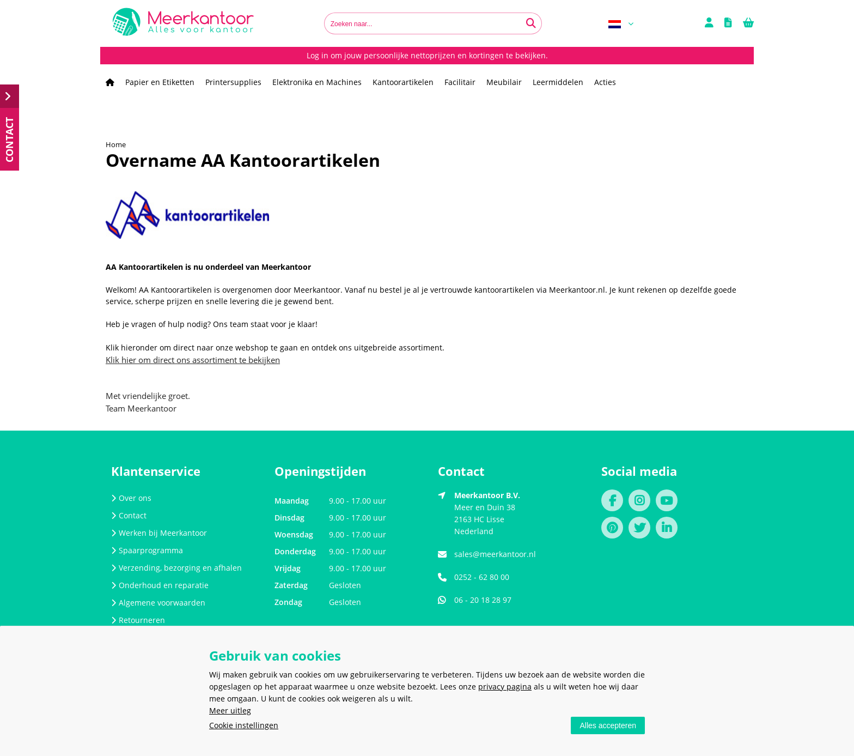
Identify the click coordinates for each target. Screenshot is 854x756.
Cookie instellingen (243, 725)
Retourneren (138, 620)
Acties (605, 82)
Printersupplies (233, 82)
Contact (129, 515)
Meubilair (504, 82)
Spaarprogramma (147, 550)
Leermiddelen (558, 82)
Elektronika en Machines (317, 82)
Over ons (131, 498)
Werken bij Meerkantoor (159, 533)
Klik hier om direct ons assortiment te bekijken (193, 359)
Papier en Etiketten (159, 82)
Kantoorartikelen (403, 82)
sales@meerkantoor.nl (495, 554)
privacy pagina (505, 686)
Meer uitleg (230, 710)
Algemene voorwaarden (158, 602)
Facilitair (459, 82)
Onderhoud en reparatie (160, 585)
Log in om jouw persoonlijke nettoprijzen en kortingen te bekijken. (427, 55)
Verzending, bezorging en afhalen (176, 568)
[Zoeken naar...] (531, 23)
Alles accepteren (608, 725)
